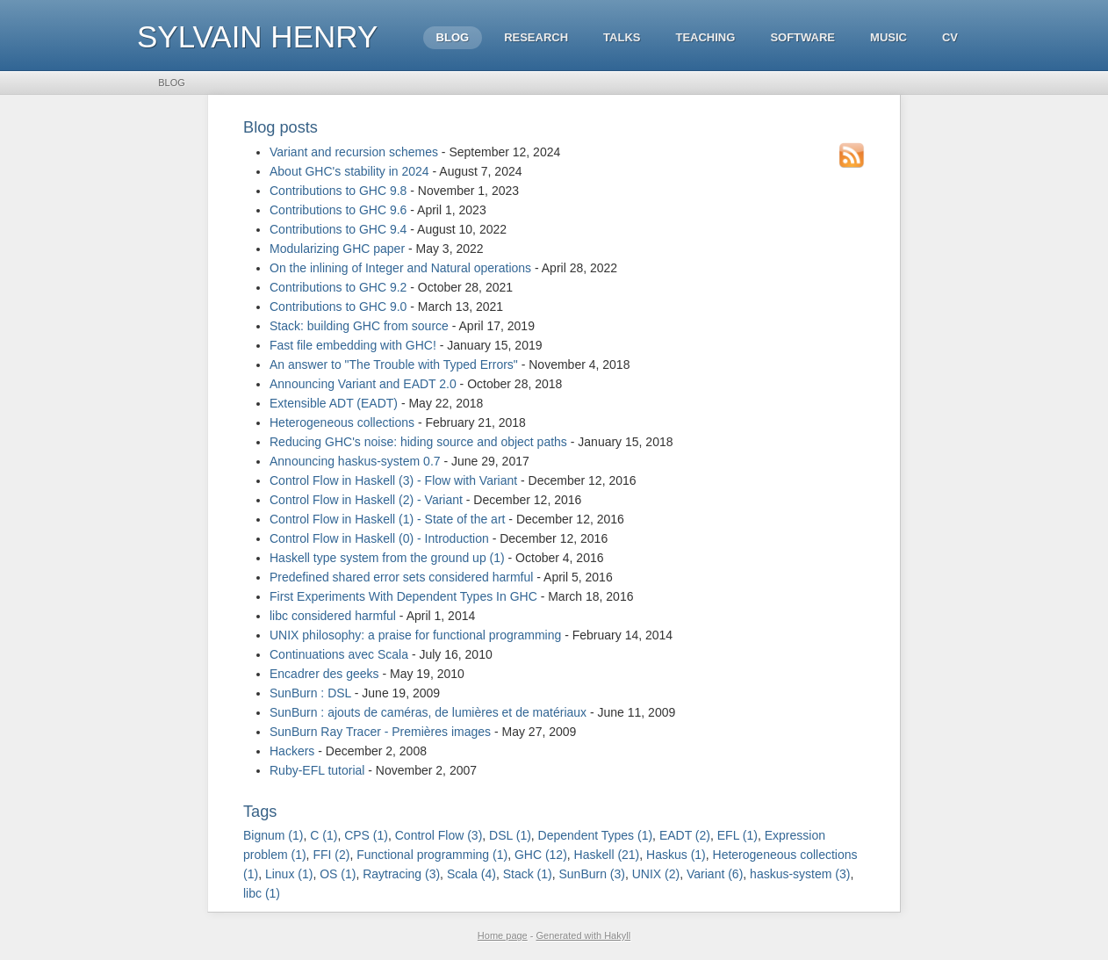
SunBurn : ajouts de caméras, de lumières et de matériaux (428, 712)
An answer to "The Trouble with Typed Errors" (394, 364)
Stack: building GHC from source (359, 326)
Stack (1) (527, 874)
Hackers (292, 751)
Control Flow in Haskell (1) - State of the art (387, 519)
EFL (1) (737, 835)
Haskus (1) (676, 855)
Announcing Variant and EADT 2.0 (363, 384)
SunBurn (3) (591, 874)
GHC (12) (540, 855)
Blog (453, 37)
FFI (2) (331, 855)
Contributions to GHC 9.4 (338, 229)
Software (802, 37)
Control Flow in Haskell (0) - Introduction (379, 538)
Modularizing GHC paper (337, 249)
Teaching (705, 37)
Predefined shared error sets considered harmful (401, 577)
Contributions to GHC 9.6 (338, 210)
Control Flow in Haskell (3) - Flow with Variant (393, 480)
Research (536, 37)
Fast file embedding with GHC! (353, 345)
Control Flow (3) (439, 835)
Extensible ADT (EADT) (334, 403)
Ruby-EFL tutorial (317, 770)
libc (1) (261, 893)
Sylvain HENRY (257, 36)
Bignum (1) (273, 835)
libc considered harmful (333, 616)
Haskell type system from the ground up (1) (387, 558)
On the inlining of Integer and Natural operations (400, 268)
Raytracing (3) (401, 874)
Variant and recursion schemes (354, 152)
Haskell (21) (607, 855)
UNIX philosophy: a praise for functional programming (415, 635)
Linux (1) (289, 874)
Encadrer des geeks (324, 674)
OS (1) (338, 874)
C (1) (323, 835)
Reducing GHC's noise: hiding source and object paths (418, 442)
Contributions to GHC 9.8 (338, 191)
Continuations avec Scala (339, 654)
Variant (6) (715, 874)
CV (950, 37)
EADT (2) (684, 835)
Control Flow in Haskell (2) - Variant (366, 500)
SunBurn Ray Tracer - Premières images (380, 732)
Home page (503, 935)
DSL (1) (510, 835)
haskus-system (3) (800, 874)
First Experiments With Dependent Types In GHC (403, 596)
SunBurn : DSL (310, 693)
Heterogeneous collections (342, 422)
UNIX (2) (656, 874)
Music (888, 37)
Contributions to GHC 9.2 (338, 287)
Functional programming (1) (431, 855)
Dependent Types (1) (595, 835)
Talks (621, 37)
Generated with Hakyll (583, 935)
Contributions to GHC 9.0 (338, 307)
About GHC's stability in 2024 (349, 171)
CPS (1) (366, 835)
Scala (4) (471, 874)
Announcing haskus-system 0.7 (355, 461)
